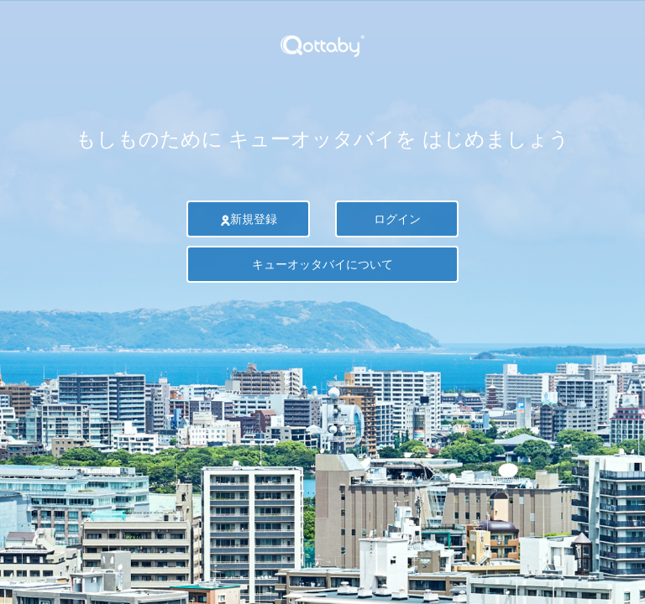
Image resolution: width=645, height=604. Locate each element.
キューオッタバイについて (322, 264)
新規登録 (248, 219)
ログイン (397, 219)
